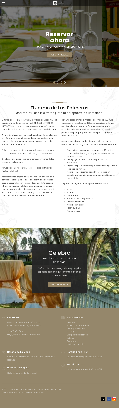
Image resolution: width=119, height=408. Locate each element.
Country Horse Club (76, 328)
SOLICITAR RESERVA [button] (60, 55)
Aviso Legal (44, 389)
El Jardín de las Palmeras (78, 325)
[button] (54, 82)
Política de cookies (22, 392)
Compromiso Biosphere (77, 335)
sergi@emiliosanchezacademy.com (23, 334)
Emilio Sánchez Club (76, 344)
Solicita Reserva (59, 285)
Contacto (71, 341)
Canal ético (38, 392)
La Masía (71, 322)
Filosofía (70, 331)
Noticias (70, 338)
